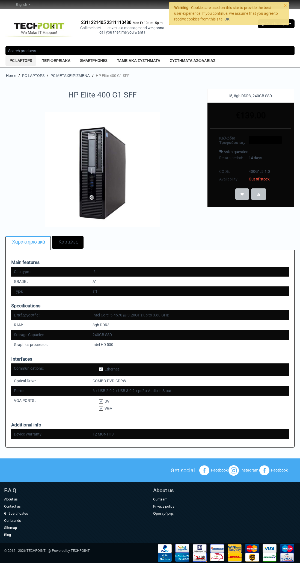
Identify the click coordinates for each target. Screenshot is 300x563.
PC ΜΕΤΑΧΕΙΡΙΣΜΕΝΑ (70, 75)
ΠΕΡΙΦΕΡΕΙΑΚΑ (55, 60)
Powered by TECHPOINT (71, 551)
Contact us (12, 506)
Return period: (231, 158)
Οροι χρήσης (163, 513)
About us (11, 499)
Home (11, 75)
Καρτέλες (68, 242)
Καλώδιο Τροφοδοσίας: (232, 140)
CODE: (224, 171)
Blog (7, 535)
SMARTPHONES (93, 60)
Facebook (213, 470)
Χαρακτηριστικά (28, 242)
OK (227, 19)
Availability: (228, 179)
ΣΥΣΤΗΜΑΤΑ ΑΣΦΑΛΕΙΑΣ (192, 60)
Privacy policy (163, 506)
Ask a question (233, 152)
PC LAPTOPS (21, 60)
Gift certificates (16, 513)
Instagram (243, 470)
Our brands (12, 520)
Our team (160, 499)
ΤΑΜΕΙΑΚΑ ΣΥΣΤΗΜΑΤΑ (138, 60)
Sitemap (10, 528)
